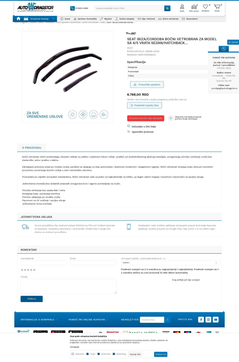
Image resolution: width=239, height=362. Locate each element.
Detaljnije (74, 347)
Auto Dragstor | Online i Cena (28, 22)
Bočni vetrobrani (90, 22)
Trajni (92, 354)
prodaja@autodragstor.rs (224, 88)
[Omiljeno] (205, 10)
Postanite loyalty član (146, 105)
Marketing (121, 354)
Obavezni (79, 354)
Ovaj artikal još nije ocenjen (186, 280)
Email (73, 258)
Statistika (106, 354)
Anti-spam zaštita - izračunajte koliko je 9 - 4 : (143, 258)
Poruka (24, 277)
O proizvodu (31, 147)
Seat (102, 22)
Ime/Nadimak (27, 258)
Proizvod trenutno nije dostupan (145, 118)
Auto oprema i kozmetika (68, 22)
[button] (132, 8)
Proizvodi (49, 22)
